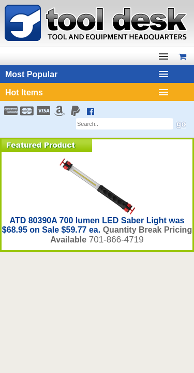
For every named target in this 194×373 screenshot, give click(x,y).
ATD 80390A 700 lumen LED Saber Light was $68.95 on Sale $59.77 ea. (93, 225)
